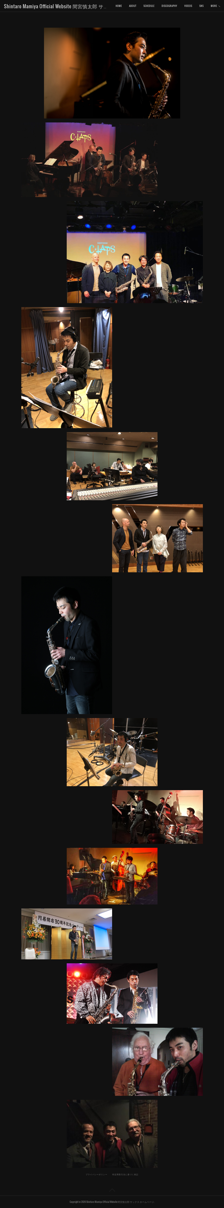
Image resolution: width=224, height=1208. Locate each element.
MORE (202, 6)
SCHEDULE (149, 6)
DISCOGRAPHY (169, 6)
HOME (119, 6)
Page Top (112, 1191)
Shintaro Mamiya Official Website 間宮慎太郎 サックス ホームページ (77, 6)
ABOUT (132, 6)
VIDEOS (188, 6)
